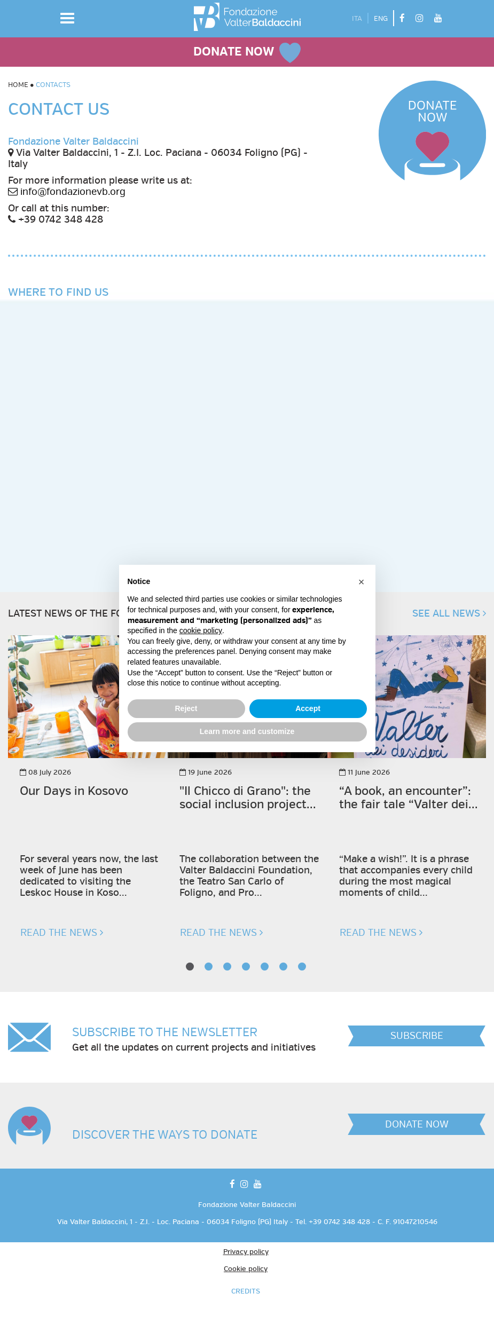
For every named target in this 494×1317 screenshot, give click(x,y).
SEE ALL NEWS (449, 613)
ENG (381, 18)
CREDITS (245, 1291)
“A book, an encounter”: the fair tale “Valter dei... (408, 798)
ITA (357, 18)
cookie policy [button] (200, 630)
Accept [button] (307, 708)
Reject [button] (186, 708)
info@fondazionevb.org (67, 192)
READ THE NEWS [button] (61, 933)
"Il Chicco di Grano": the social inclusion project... (247, 798)
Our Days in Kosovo (74, 791)
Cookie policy (246, 1269)
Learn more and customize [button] (247, 731)
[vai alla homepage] (247, 17)
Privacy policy (246, 1252)
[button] (67, 18)
